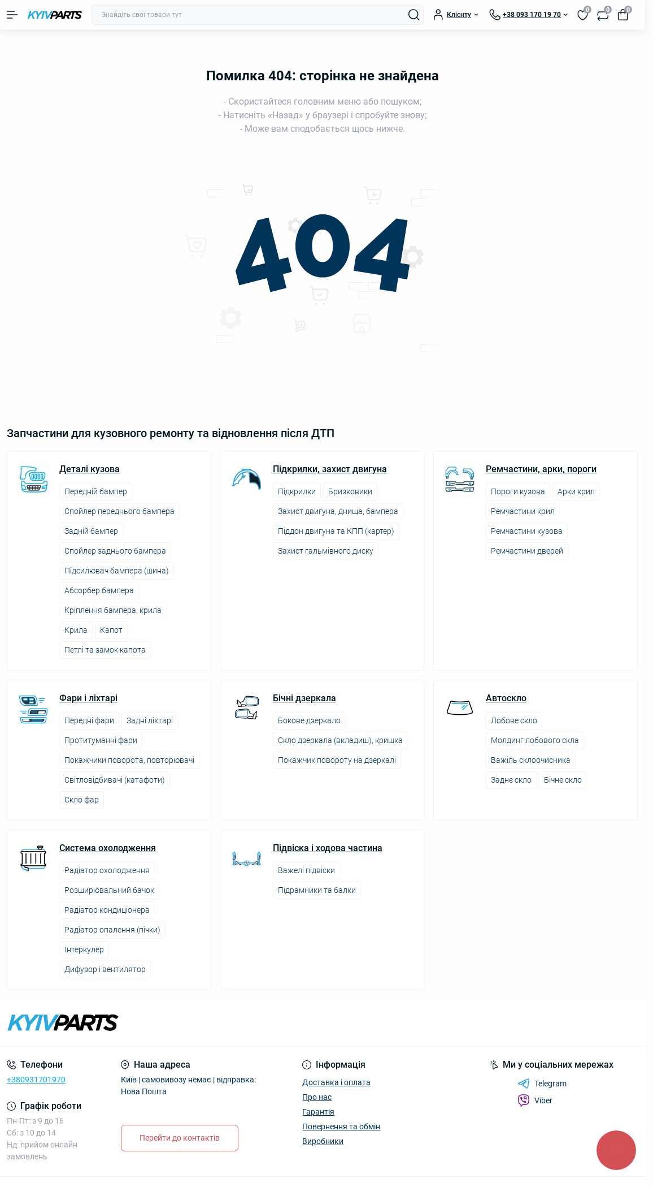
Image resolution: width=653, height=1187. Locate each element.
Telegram (542, 1083)
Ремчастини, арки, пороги (541, 469)
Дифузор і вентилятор (105, 969)
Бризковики (350, 491)
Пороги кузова (518, 491)
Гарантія (318, 1111)
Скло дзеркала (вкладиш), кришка (340, 740)
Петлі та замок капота (105, 649)
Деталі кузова (89, 469)
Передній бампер (95, 491)
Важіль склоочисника (531, 760)
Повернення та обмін (341, 1126)
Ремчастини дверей (527, 550)
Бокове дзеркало (309, 720)
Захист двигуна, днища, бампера (338, 511)
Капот (111, 629)
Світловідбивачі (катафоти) (114, 779)
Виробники (322, 1141)
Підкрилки (297, 491)
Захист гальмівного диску (325, 550)
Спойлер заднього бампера (115, 550)
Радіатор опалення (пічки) (112, 929)
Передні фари (89, 720)
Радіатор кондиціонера (107, 909)
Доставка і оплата (336, 1082)
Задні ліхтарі (150, 720)
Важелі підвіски (306, 870)
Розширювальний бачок (109, 890)
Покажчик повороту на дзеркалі (337, 760)
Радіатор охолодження (107, 870)
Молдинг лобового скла (535, 740)
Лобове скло (514, 720)
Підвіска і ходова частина (327, 848)
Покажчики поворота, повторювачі (129, 760)
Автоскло (506, 698)
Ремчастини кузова (527, 531)
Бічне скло (563, 779)
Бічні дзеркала (304, 698)
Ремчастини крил (523, 511)
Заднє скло (511, 779)
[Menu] (12, 15)
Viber (534, 1100)
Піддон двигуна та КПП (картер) (336, 531)
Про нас (317, 1097)
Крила (76, 629)
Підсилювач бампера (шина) (116, 570)
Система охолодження (107, 848)
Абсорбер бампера (99, 590)
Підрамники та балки (317, 890)
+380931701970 (36, 1079)
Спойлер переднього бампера (119, 511)
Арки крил (576, 491)
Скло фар (81, 799)
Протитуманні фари (100, 740)
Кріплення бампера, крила (113, 610)
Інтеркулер (84, 949)
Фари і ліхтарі (88, 698)
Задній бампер (91, 531)
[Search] (414, 14)
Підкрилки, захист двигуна (330, 469)
